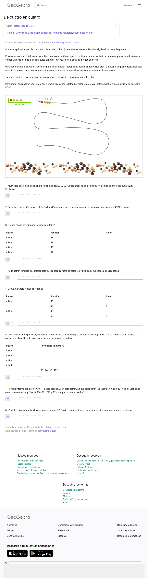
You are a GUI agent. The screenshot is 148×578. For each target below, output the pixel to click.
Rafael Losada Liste (23, 26)
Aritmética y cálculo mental (66, 42)
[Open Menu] (139, 5)
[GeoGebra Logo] (18, 5)
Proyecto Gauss (48, 430)
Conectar (128, 5)
